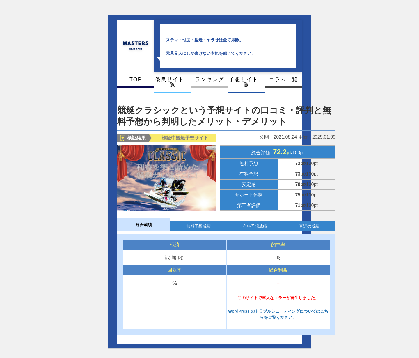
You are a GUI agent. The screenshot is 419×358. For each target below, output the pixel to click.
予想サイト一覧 (246, 82)
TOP (135, 79)
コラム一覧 (283, 79)
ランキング (209, 79)
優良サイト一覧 (172, 82)
